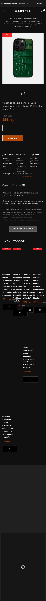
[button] (10, 307)
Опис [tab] (5, 185)
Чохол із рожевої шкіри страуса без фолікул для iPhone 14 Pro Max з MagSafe (28, 286)
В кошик (13, 138)
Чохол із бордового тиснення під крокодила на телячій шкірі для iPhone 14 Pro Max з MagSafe (17, 288)
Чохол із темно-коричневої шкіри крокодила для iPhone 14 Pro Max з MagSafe (7, 285)
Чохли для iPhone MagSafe (26, 18)
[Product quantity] (8, 128)
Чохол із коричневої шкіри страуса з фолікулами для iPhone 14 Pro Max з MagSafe (28, 357)
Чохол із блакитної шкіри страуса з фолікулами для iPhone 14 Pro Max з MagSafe (7, 427)
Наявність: (28, 173)
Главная (10, 18)
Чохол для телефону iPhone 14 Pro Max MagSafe (21, 21)
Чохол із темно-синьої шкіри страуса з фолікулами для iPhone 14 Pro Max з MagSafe (38, 286)
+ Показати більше (23, 229)
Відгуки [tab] (18, 185)
